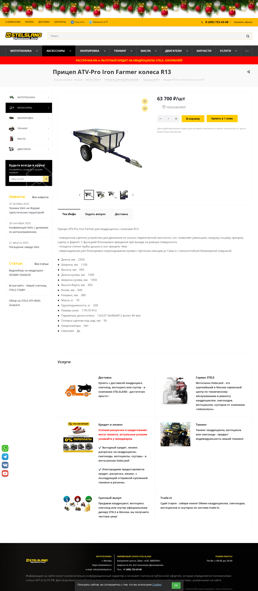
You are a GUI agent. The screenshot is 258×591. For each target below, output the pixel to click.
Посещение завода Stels (24, 247)
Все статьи (42, 264)
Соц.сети (77, 22)
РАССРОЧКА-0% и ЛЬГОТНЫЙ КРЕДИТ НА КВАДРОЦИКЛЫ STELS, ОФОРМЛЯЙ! (129, 60)
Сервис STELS (205, 377)
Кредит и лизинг (110, 424)
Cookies (157, 584)
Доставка (105, 377)
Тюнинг (201, 424)
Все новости (40, 197)
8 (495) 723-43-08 (216, 22)
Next (132, 195)
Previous (79, 195)
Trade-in (166, 498)
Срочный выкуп (109, 498)
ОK (176, 585)
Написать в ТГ (98, 22)
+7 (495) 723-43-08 (132, 569)
